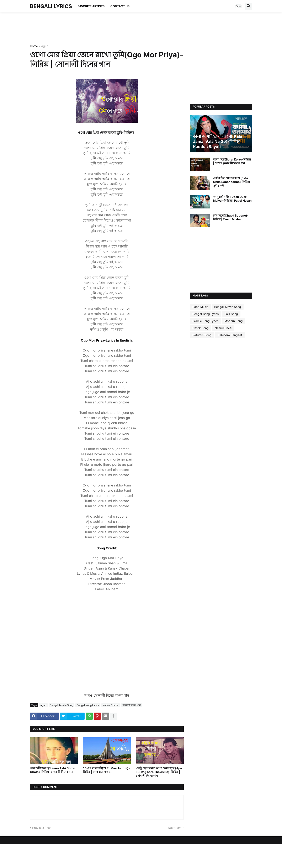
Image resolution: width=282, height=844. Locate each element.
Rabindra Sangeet (230, 335)
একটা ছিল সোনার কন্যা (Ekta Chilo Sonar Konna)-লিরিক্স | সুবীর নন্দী (232, 181)
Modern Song (233, 321)
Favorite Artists (91, 6)
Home (34, 46)
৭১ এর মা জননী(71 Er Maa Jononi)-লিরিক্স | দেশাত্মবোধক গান (106, 770)
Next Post (174, 827)
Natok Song (200, 328)
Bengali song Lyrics (88, 705)
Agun (44, 46)
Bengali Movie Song (61, 705)
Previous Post (41, 827)
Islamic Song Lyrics (205, 321)
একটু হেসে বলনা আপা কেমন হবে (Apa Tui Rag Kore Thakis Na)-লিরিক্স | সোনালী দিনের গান (159, 771)
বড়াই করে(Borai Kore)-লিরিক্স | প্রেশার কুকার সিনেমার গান (232, 161)
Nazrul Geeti (223, 328)
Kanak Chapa (110, 705)
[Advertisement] (105, 28)
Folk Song (231, 314)
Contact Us (119, 6)
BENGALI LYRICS (51, 6)
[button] (238, 6)
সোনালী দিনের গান (131, 705)
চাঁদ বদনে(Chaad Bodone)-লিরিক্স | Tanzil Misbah (231, 217)
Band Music (200, 307)
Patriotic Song (202, 335)
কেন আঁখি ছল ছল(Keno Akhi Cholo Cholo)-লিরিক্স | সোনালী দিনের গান (52, 770)
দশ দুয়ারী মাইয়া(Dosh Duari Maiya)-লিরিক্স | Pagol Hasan (232, 198)
